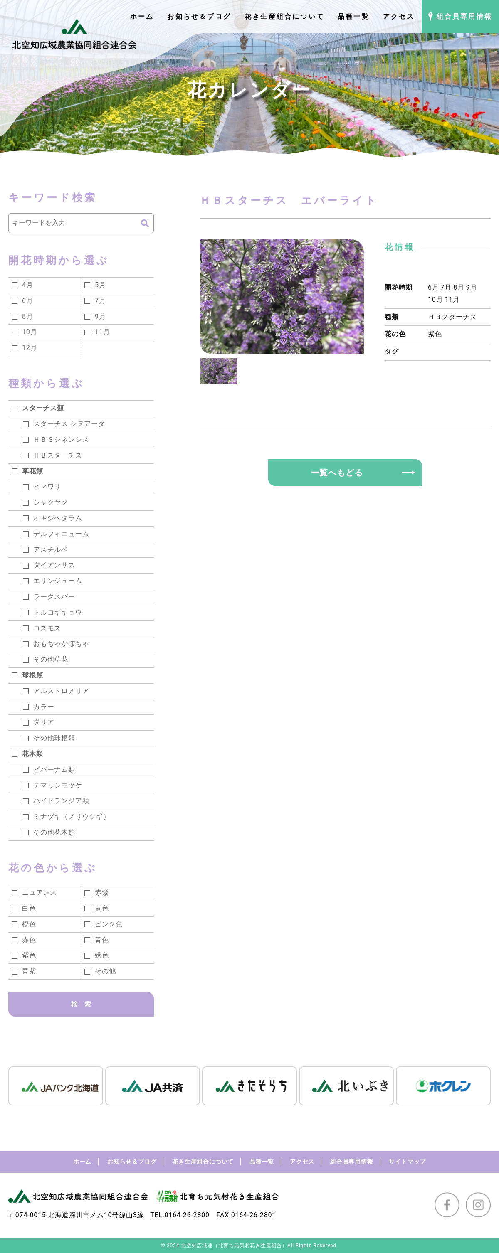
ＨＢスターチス (452, 317)
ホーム (82, 1161)
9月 (471, 287)
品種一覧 (262, 1161)
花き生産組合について (203, 1161)
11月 (452, 299)
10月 (435, 299)
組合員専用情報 (351, 1161)
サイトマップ (407, 1161)
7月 (446, 287)
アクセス (302, 1161)
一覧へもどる (337, 473)
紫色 (435, 334)
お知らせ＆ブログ (131, 1161)
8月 (458, 287)
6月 (433, 287)
